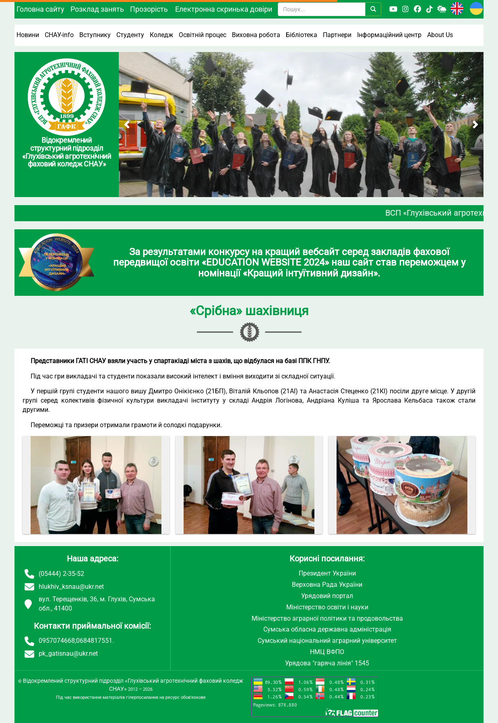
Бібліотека (301, 35)
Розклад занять (97, 9)
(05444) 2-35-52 (61, 574)
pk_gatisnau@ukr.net (68, 653)
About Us (440, 35)
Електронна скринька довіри (223, 9)
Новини (28, 35)
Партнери (337, 35)
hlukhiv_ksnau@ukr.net (71, 586)
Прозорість (149, 9)
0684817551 (94, 640)
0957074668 (57, 640)
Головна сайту (40, 9)
